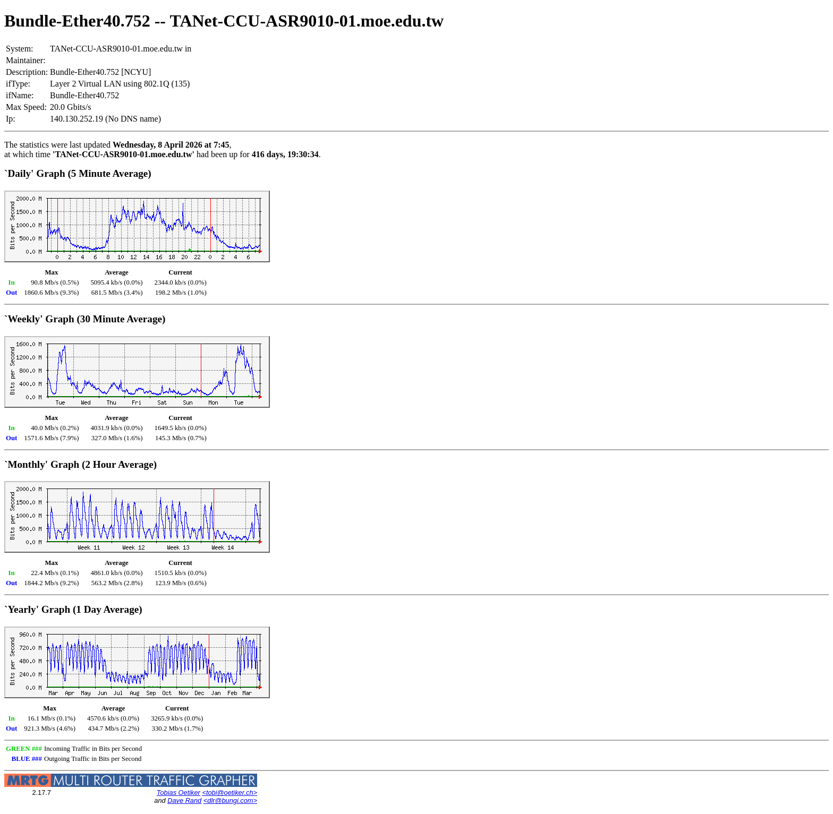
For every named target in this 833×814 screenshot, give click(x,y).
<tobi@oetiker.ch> (229, 792)
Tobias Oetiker (178, 792)
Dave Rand (184, 800)
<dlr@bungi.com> (230, 800)
